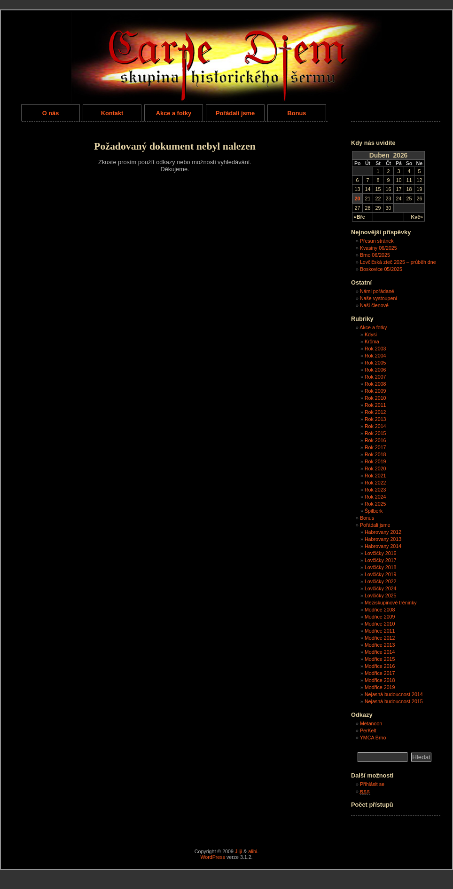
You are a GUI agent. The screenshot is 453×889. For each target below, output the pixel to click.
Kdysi (371, 334)
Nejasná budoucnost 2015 (394, 701)
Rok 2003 (375, 348)
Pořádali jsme (235, 113)
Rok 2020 (375, 468)
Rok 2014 (375, 426)
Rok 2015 (375, 433)
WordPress (212, 857)
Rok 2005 (375, 362)
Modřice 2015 (380, 659)
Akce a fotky (173, 113)
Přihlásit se (372, 784)
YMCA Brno (373, 737)
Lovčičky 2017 (381, 560)
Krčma (372, 341)
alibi (252, 851)
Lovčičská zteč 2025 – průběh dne (398, 262)
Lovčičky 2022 (381, 581)
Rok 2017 (375, 447)
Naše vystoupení (378, 298)
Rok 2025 (375, 504)
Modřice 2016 (380, 666)
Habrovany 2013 (383, 539)
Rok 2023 (375, 489)
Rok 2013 (375, 419)
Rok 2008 (375, 384)
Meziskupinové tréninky (391, 602)
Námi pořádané (377, 291)
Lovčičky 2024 (381, 588)
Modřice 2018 (380, 680)
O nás (50, 113)
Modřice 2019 (380, 687)
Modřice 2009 (380, 616)
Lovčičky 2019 (381, 574)
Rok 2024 (375, 497)
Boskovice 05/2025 (381, 269)
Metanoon (371, 723)
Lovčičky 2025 (381, 595)
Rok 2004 (375, 355)
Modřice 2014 (380, 652)
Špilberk (374, 511)
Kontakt (112, 113)
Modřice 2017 (380, 673)
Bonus (297, 113)
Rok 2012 (375, 412)
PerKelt (368, 730)
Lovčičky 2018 (381, 567)
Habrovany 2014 (383, 546)
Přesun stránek (377, 241)
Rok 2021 (375, 475)
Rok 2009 (375, 391)
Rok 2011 (375, 405)
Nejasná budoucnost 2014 (394, 694)
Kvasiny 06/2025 (378, 248)
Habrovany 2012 (383, 532)
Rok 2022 (375, 482)
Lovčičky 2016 (381, 553)
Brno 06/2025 (375, 255)
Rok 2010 (375, 398)
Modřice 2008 (380, 609)
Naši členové (374, 305)
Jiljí (238, 851)
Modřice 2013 (380, 645)
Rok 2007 (375, 377)
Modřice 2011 (380, 631)
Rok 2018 (375, 454)
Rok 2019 (375, 461)
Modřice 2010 (380, 624)
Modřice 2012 (380, 638)
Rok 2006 (375, 370)
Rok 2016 (375, 440)
